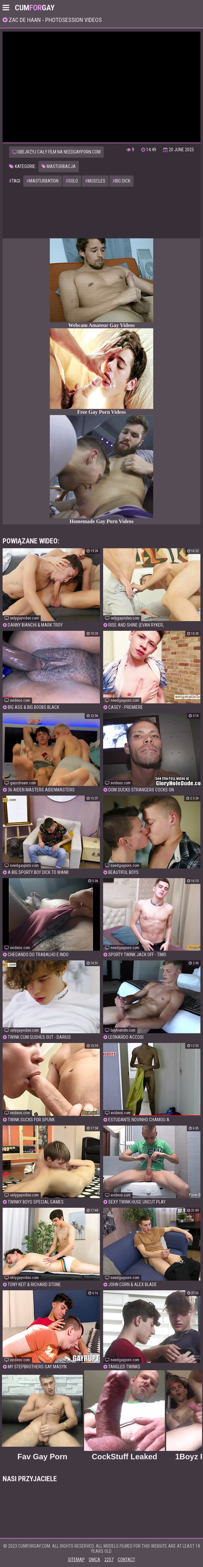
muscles (95, 180)
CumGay (35, 7)
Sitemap (76, 1559)
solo (72, 180)
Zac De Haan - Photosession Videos (54, 19)
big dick (121, 180)
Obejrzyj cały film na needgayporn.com (56, 151)
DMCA (94, 1559)
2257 (108, 1559)
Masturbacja (59, 166)
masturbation (43, 180)
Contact (126, 1559)
